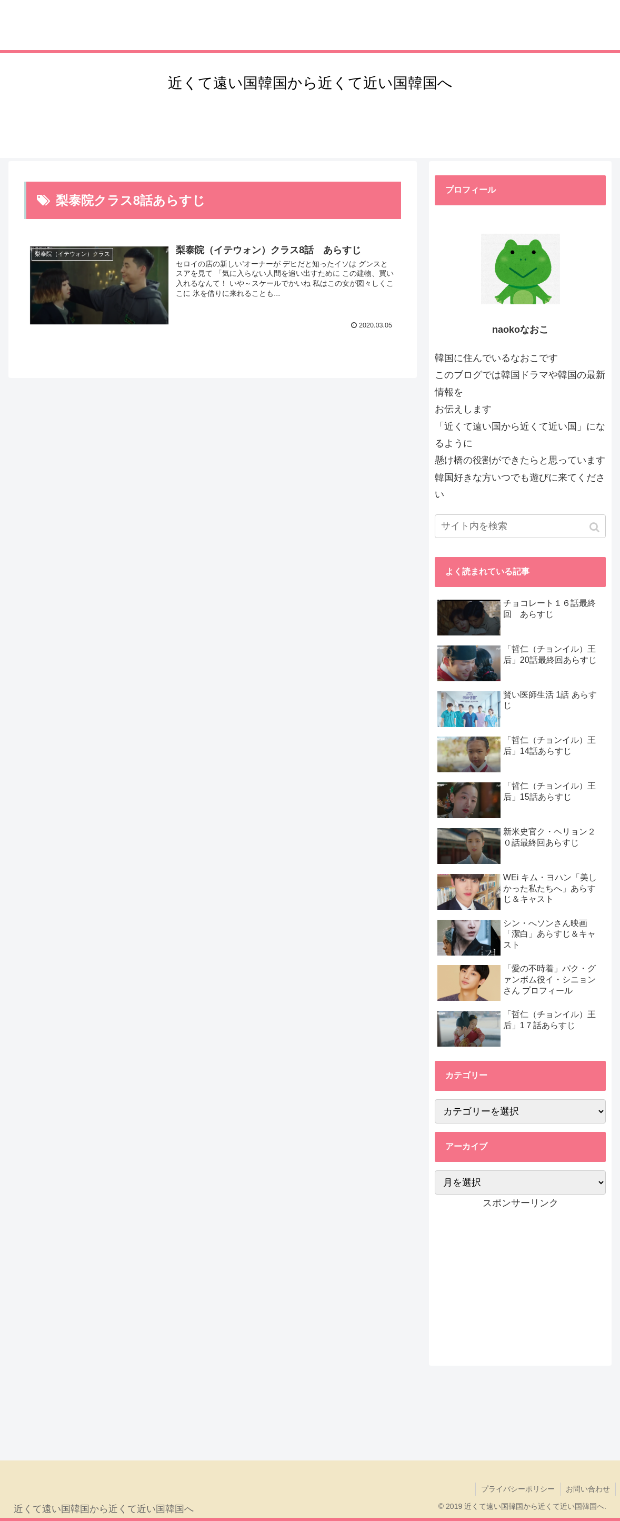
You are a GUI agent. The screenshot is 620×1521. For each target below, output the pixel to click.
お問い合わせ (588, 1489)
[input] (520, 526)
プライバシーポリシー (518, 1489)
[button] (595, 527)
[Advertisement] (520, 1277)
